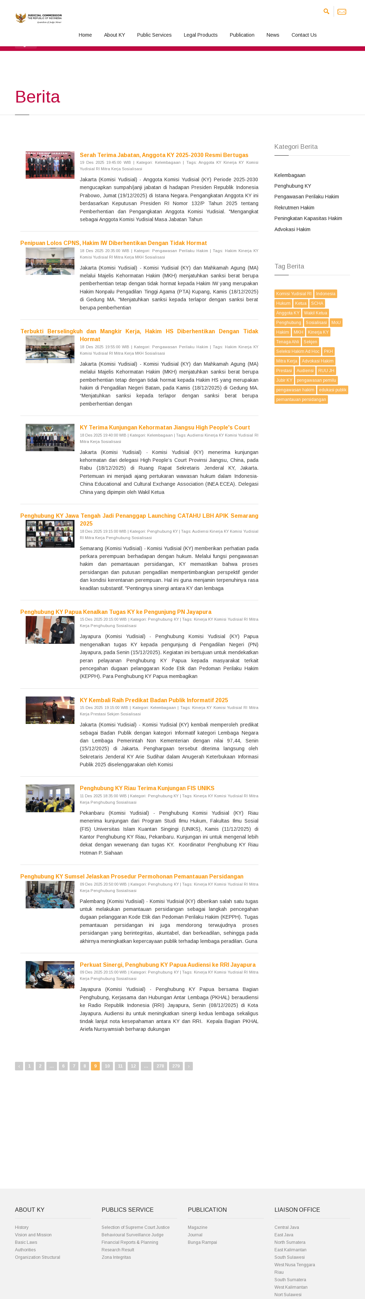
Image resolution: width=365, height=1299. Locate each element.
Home (85, 35)
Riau (279, 1272)
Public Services (154, 35)
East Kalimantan (290, 1249)
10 (107, 1066)
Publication (242, 35)
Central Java (286, 1227)
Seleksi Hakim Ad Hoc (297, 351)
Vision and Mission (33, 1234)
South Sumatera (290, 1279)
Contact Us (304, 35)
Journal (195, 1234)
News (273, 35)
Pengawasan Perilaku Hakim (306, 196)
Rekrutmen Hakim (294, 207)
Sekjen (310, 341)
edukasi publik (332, 389)
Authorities (25, 1249)
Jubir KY (284, 380)
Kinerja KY (318, 332)
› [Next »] (189, 1066)
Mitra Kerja (286, 361)
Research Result (118, 1249)
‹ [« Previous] (19, 1066)
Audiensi (305, 370)
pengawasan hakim (295, 389)
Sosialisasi (316, 322)
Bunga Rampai (202, 1242)
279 (176, 1066)
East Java (283, 1234)
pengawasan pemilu (316, 380)
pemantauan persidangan (301, 399)
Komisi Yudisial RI (294, 293)
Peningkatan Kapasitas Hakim (308, 218)
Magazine (197, 1227)
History (22, 1227)
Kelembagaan (289, 175)
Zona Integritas (116, 1257)
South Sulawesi (289, 1257)
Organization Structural (37, 1257)
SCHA (317, 303)
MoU (336, 322)
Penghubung (288, 322)
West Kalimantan (291, 1287)
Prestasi (284, 370)
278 (160, 1066)
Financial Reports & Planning (130, 1242)
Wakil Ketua (315, 313)
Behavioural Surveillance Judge (133, 1234)
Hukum (283, 303)
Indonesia (325, 293)
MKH (298, 332)
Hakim (282, 332)
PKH (328, 351)
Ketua (301, 303)
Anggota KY (287, 313)
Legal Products (201, 35)
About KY (114, 35)
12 (133, 1066)
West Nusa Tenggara (294, 1264)
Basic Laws (26, 1242)
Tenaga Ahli (287, 341)
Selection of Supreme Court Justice (136, 1227)
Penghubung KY (292, 186)
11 (120, 1066)
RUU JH (326, 370)
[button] (26, 44)
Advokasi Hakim (292, 229)
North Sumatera (289, 1242)
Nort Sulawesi (288, 1294)
